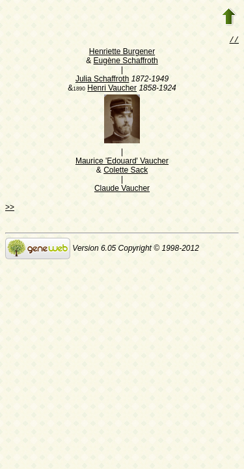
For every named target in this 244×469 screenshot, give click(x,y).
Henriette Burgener (122, 52)
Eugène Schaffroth (126, 61)
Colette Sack (125, 171)
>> (9, 208)
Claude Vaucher (122, 189)
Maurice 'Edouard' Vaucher (122, 162)
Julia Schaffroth (102, 80)
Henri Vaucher (112, 89)
